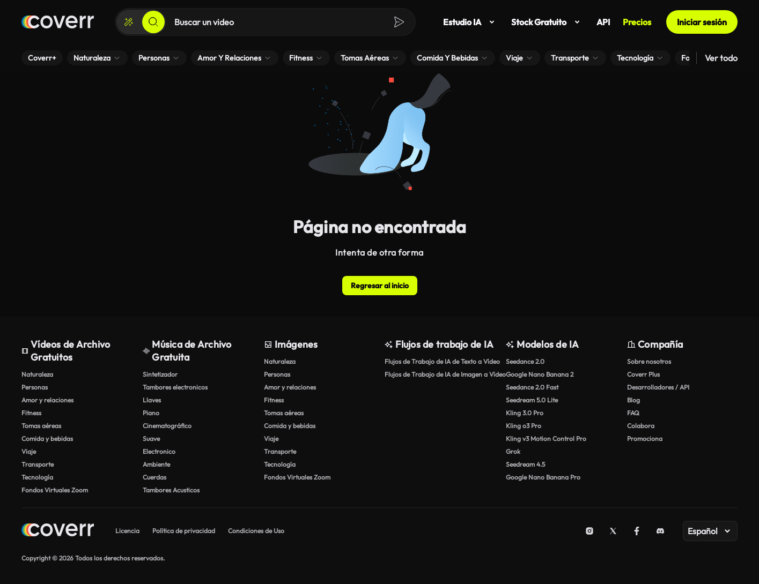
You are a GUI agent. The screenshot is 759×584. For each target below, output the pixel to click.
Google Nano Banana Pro (543, 477)
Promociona (644, 439)
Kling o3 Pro (523, 426)
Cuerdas (154, 477)
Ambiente (156, 464)
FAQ (633, 413)
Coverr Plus (643, 374)
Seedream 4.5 (525, 464)
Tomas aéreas (41, 426)
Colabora (640, 426)
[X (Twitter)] (613, 531)
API (603, 22)
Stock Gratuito (547, 22)
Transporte (37, 464)
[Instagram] (589, 531)
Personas (34, 387)
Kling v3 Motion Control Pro (546, 439)
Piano (151, 413)
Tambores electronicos (175, 387)
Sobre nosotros (649, 361)
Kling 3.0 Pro (524, 413)
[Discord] (660, 531)
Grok (513, 451)
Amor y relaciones (47, 400)
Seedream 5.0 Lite (532, 400)
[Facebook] (636, 531)
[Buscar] (153, 22)
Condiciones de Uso (256, 531)
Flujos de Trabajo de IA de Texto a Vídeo (440, 361)
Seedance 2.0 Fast (532, 387)
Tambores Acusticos (171, 490)
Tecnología (37, 477)
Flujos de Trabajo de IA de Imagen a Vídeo (440, 374)
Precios (637, 22)
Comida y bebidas (47, 439)
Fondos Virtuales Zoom (54, 490)
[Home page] (57, 531)
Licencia (127, 531)
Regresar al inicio (380, 285)
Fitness (31, 413)
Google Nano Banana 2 (539, 374)
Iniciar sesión (702, 22)
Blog (633, 400)
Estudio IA (470, 22)
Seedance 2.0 (525, 361)
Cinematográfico (167, 426)
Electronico (159, 451)
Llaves (152, 400)
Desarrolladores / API (658, 387)
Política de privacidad (183, 531)
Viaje (28, 451)
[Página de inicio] (57, 22)
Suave (151, 439)
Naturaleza (37, 374)
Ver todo (721, 58)
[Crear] (128, 22)
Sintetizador (160, 374)
